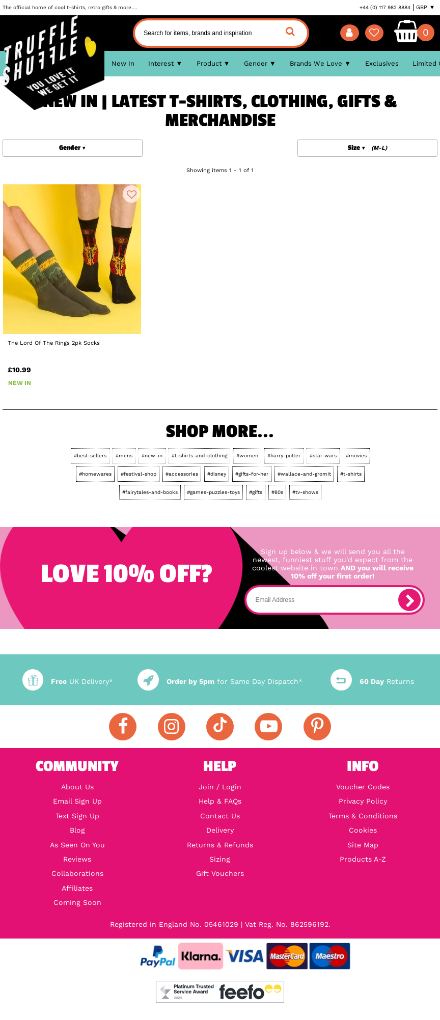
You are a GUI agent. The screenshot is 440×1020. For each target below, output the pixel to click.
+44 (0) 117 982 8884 (385, 7)
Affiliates (77, 888)
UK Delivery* (67, 681)
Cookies (363, 830)
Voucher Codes (363, 786)
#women (247, 455)
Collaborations (77, 873)
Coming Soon (77, 902)
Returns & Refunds (220, 844)
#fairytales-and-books (150, 492)
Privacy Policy (363, 801)
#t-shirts (351, 474)
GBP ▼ (425, 7)
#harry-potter (283, 455)
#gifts (255, 492)
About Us (77, 786)
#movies (356, 455)
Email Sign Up (77, 801)
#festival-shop (138, 474)
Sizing (219, 859)
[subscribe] (409, 600)
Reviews (77, 859)
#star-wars (323, 455)
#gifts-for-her (251, 474)
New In (123, 63)
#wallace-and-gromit (304, 474)
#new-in (152, 455)
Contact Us (220, 815)
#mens (124, 455)
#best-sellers (90, 455)
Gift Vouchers (220, 873)
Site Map (362, 844)
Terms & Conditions (362, 815)
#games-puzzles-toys (213, 492)
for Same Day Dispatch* (220, 681)
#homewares (95, 474)
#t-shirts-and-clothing (199, 455)
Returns (372, 681)
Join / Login (220, 786)
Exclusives (382, 63)
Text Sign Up (77, 815)
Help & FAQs (220, 801)
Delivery (220, 830)
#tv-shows (305, 492)
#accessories (182, 474)
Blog (77, 830)
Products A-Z (363, 859)
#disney (216, 474)
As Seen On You (77, 844)
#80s (277, 492)
